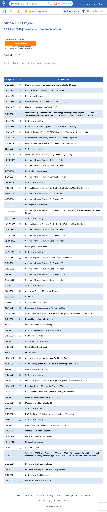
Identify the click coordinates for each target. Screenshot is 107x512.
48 (20, 90)
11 (20, 408)
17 (20, 375)
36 (20, 154)
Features (29, 495)
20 (20, 358)
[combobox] (84, 11)
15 (20, 386)
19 (20, 364)
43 (20, 121)
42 (20, 126)
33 (20, 218)
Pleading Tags (44, 500)
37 (20, 149)
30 (20, 258)
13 (20, 397)
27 (20, 297)
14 (20, 392)
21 (20, 341)
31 (20, 252)
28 (20, 291)
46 (20, 101)
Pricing (50, 495)
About (59, 495)
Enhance (40, 495)
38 (20, 143)
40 (20, 132)
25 (20, 308)
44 (20, 114)
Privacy (56, 500)
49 (20, 85)
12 (20, 403)
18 (20, 369)
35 (20, 182)
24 (20, 319)
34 (20, 188)
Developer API (71, 495)
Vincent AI (86, 495)
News (19, 495)
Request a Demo (20, 43)
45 (20, 107)
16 (20, 380)
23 (20, 330)
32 (20, 224)
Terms (66, 500)
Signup (86, 4)
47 (20, 96)
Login (94, 4)
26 (20, 302)
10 (20, 420)
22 (20, 336)
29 (20, 285)
